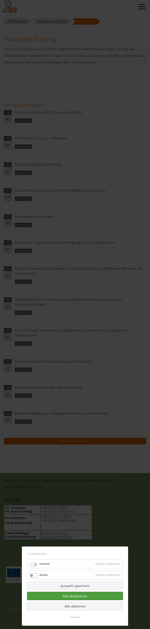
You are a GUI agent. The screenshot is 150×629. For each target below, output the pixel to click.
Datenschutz (75, 617)
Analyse (43, 574)
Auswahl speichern (74, 586)
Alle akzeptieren (75, 596)
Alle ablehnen (74, 606)
